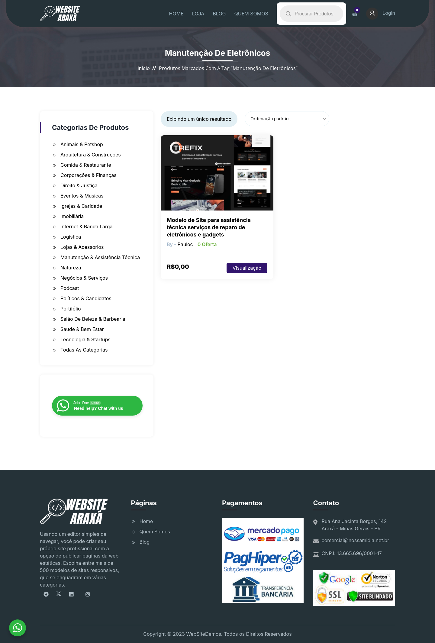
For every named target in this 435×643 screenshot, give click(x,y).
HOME (176, 14)
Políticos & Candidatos (85, 298)
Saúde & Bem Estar (82, 329)
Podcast (69, 288)
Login (380, 13)
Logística (70, 237)
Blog (145, 542)
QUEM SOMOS (251, 14)
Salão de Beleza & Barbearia (92, 319)
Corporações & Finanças (88, 175)
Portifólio (70, 309)
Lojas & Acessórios (82, 247)
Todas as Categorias (84, 350)
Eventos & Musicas (81, 196)
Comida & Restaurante (85, 165)
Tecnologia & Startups (85, 339)
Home (146, 521)
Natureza (70, 268)
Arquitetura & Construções (90, 155)
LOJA (198, 14)
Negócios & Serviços (84, 278)
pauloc (185, 244)
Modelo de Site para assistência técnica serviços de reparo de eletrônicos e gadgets (209, 227)
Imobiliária (72, 216)
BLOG (219, 14)
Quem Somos (155, 532)
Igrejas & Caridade (81, 206)
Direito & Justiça (79, 185)
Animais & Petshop (81, 144)
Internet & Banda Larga (86, 226)
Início (143, 68)
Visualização (247, 268)
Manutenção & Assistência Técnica (100, 257)
